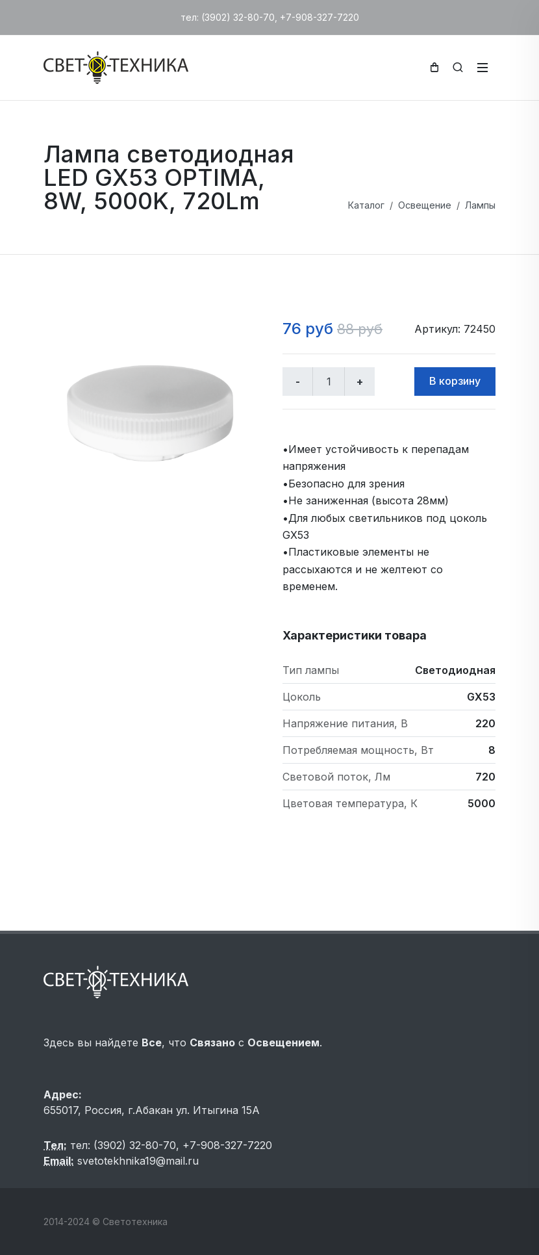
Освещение (424, 205)
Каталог (366, 205)
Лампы (480, 205)
